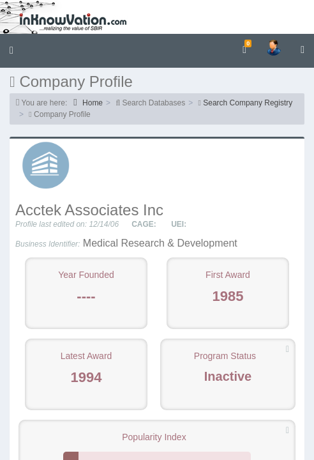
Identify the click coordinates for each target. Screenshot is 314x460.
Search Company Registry (247, 102)
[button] (11, 51)
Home (88, 102)
